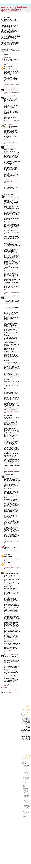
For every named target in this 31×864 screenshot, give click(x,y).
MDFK (5, 554)
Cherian (25, 782)
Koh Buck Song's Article (25, 801)
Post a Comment (4, 687)
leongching (25, 809)
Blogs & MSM (26, 779)
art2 (24, 781)
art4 (24, 798)
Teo (24, 785)
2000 (23, 763)
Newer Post (4, 689)
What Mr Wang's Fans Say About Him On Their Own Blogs (26, 769)
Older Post (17, 689)
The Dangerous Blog (26, 812)
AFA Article (25, 788)
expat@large (7, 194)
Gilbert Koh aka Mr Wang (10, 88)
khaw (24, 783)
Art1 (24, 817)
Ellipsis (6, 57)
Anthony (6, 570)
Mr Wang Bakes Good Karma (14, 8)
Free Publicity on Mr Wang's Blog (26, 774)
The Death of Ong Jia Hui (26, 778)
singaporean (7, 66)
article (24, 816)
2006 (23, 761)
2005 (23, 762)
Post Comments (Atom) (13, 692)
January (25, 765)
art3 (24, 814)
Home (10, 689)
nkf (24, 786)
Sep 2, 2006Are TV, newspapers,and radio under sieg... (26, 806)
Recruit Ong (7, 124)
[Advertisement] (26, 699)
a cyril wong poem (26, 797)
